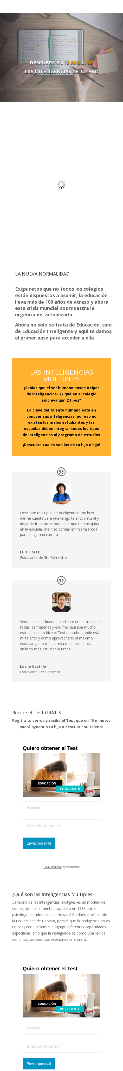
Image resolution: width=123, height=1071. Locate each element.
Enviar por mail (39, 843)
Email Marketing (52, 867)
